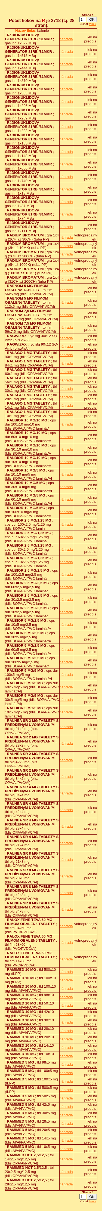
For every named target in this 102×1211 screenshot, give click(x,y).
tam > (92, 24)
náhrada (66, 39)
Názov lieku (25, 31)
